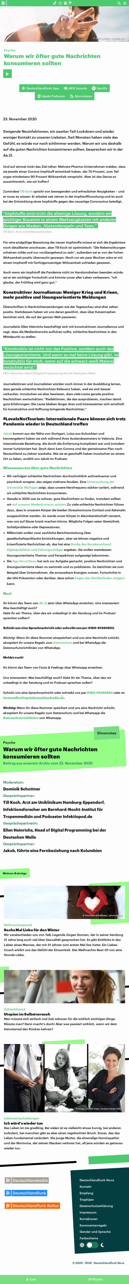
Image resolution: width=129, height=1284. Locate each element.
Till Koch (26, 191)
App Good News (24, 561)
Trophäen (87, 1199)
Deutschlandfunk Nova (97, 1180)
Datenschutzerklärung (96, 1206)
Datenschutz (62, 642)
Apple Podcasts (51, 96)
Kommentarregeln (93, 1225)
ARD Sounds (75, 88)
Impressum (88, 1212)
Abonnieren (81, 96)
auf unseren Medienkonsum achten (38, 504)
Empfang (86, 1193)
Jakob (7, 433)
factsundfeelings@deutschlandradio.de (33, 697)
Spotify (99, 88)
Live (33, 1279)
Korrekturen (89, 1219)
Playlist (97, 1279)
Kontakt (85, 1186)
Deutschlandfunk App (40, 88)
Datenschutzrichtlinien (21, 718)
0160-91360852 (100, 692)
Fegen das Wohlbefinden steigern (100, 578)
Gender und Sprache (95, 1231)
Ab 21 (43, 603)
